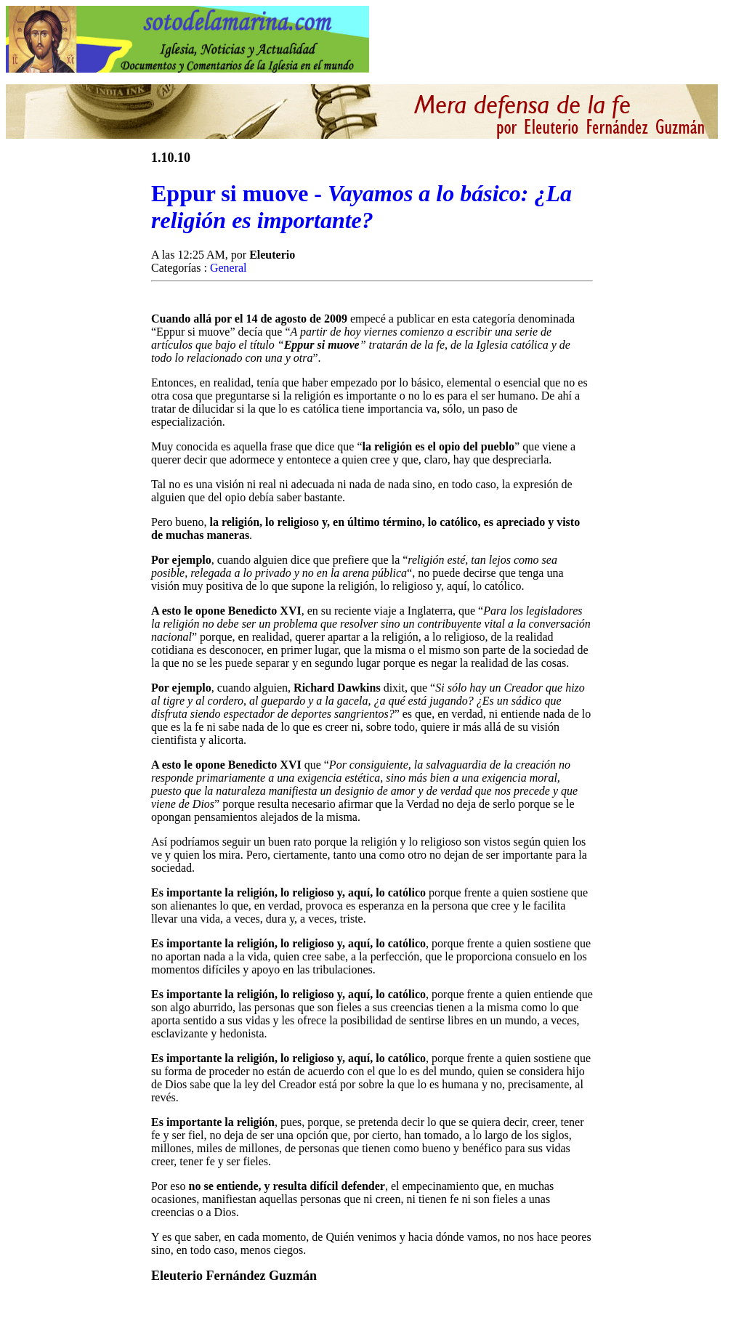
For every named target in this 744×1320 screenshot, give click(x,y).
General (228, 268)
